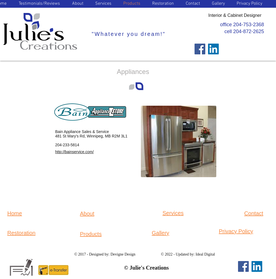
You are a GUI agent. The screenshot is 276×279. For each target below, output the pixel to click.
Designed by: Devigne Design (112, 254)
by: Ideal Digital (202, 254)
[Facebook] (200, 49)
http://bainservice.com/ (74, 152)
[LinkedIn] (213, 49)
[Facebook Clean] (161, 25)
